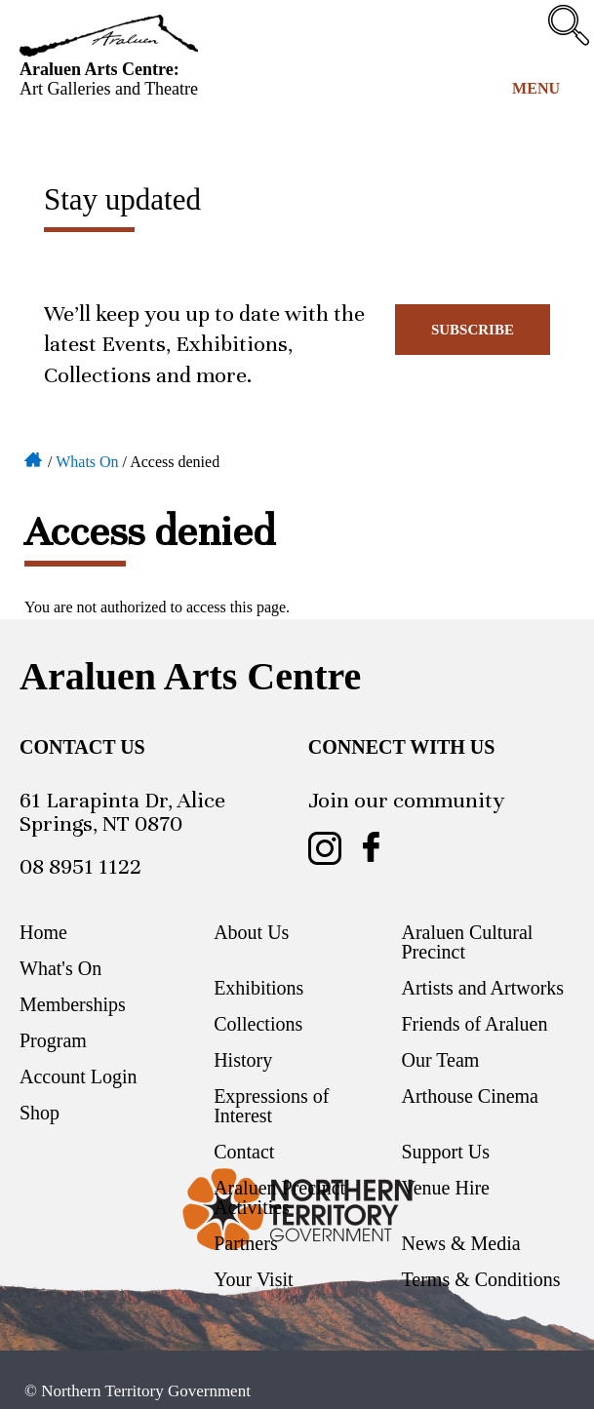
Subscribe (472, 329)
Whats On (87, 461)
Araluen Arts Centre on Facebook (371, 848)
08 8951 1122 (80, 866)
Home (34, 458)
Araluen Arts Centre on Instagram (324, 848)
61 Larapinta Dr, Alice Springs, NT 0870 (122, 812)
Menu (536, 88)
